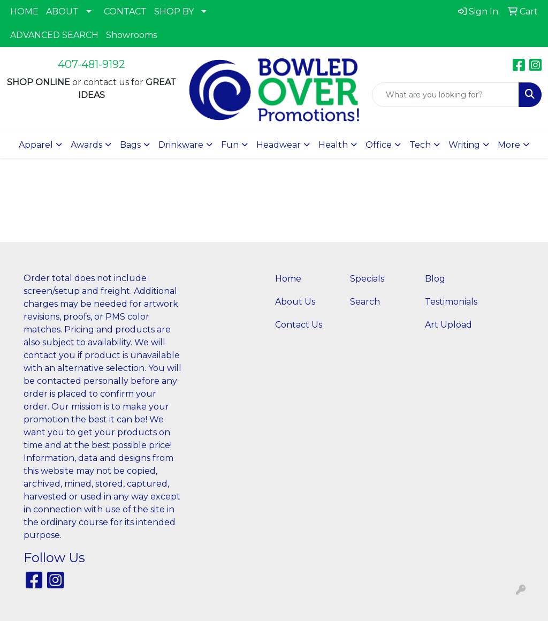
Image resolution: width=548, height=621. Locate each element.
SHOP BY (174, 11)
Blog (435, 279)
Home (288, 279)
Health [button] (333, 145)
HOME (24, 11)
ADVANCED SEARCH (54, 35)
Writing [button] (464, 145)
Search (365, 302)
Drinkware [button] (180, 145)
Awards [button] (86, 145)
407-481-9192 (91, 64)
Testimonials (451, 302)
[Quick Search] (445, 94)
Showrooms (131, 35)
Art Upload (448, 325)
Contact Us (298, 325)
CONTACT (125, 11)
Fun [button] (230, 145)
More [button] (509, 145)
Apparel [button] (36, 145)
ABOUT (62, 11)
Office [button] (379, 145)
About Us (295, 302)
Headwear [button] (278, 145)
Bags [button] (130, 145)
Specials (367, 279)
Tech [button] (420, 145)
